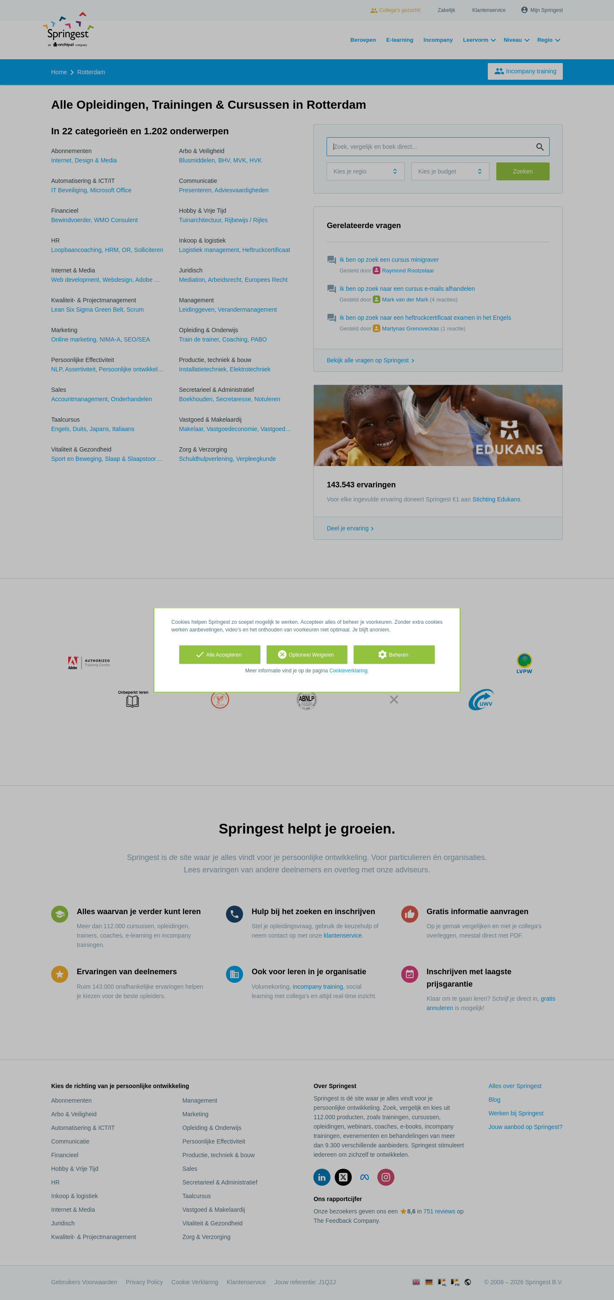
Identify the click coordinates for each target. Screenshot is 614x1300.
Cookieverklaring (348, 671)
